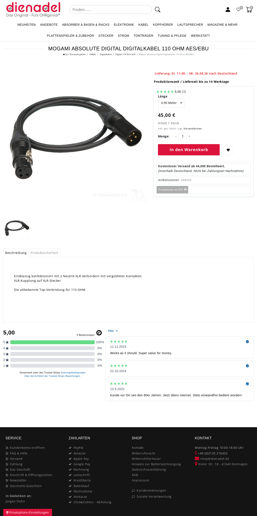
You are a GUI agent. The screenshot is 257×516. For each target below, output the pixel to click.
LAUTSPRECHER (190, 24)
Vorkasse (80, 497)
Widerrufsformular (146, 459)
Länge (162, 96)
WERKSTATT (200, 35)
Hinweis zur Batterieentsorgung (156, 464)
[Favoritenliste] (238, 9)
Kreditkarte (82, 480)
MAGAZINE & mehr (223, 24)
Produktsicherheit (44, 253)
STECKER (106, 35)
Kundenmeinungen (151, 490)
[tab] (16, 252)
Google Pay (82, 464)
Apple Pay (81, 459)
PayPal (79, 448)
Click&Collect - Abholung (93, 502)
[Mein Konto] (227, 9)
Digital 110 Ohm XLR (125, 54)
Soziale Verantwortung (154, 496)
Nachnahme (83, 491)
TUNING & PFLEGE (172, 35)
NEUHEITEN (26, 24)
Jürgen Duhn (15, 501)
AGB (135, 475)
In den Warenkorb (189, 149)
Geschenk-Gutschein (26, 486)
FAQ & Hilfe (19, 453)
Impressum (140, 480)
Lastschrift (82, 475)
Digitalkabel (105, 54)
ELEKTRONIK (124, 24)
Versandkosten (192, 128)
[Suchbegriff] (110, 9)
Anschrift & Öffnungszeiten (31, 475)
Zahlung (16, 464)
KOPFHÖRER (163, 24)
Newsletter (18, 480)
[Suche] (157, 9)
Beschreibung (16, 253)
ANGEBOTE (49, 24)
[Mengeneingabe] (182, 136)
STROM (123, 35)
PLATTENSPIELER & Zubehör (70, 35)
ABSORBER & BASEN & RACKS (86, 24)
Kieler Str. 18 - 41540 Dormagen (221, 464)
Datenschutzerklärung (149, 469)
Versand (16, 459)
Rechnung (81, 469)
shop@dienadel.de (212, 459)
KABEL (143, 24)
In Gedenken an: (19, 496)
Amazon (80, 453)
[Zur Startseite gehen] (74, 54)
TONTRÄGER (143, 35)
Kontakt (138, 448)
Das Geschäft (20, 469)
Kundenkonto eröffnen (27, 448)
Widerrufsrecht (143, 453)
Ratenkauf (81, 486)
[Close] (248, 411)
